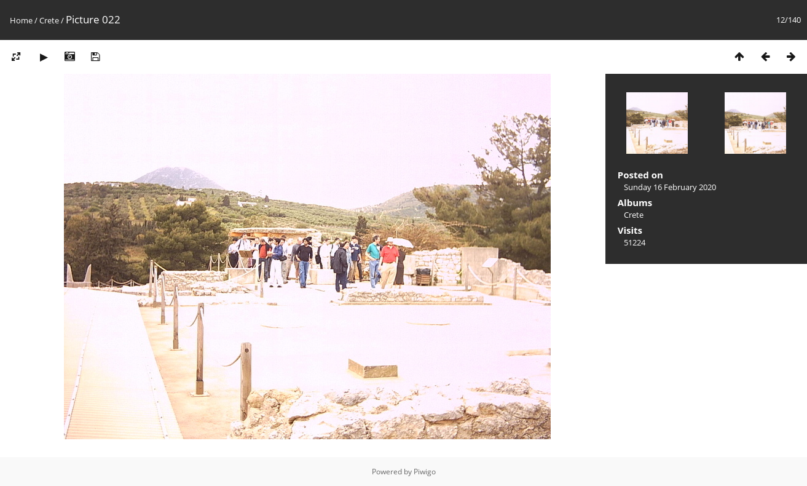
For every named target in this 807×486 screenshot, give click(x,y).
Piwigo (425, 471)
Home (21, 20)
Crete (49, 20)
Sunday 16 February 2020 (670, 187)
